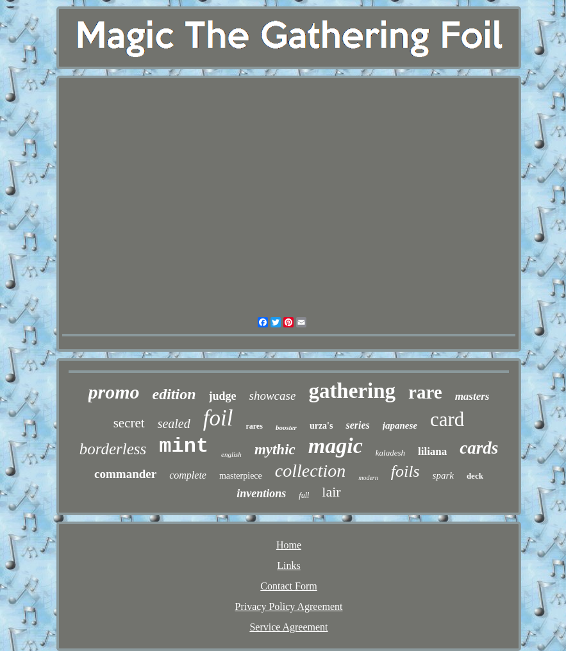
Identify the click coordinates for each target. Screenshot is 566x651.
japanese (400, 425)
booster (286, 427)
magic (335, 445)
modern (368, 477)
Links (288, 565)
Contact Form (288, 586)
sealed (174, 423)
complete (187, 475)
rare (425, 392)
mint (183, 446)
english (231, 454)
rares (254, 426)
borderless (113, 448)
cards (479, 447)
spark (443, 475)
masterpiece (240, 476)
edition (174, 394)
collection (310, 471)
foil (218, 418)
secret (129, 423)
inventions (261, 493)
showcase (272, 395)
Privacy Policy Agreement (289, 606)
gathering (351, 390)
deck (475, 476)
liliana (432, 451)
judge (223, 396)
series (357, 425)
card (447, 419)
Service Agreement (288, 627)
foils (405, 471)
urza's (321, 426)
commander (125, 474)
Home (288, 545)
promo (114, 391)
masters (472, 396)
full (304, 495)
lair (331, 492)
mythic (274, 449)
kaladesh (390, 452)
